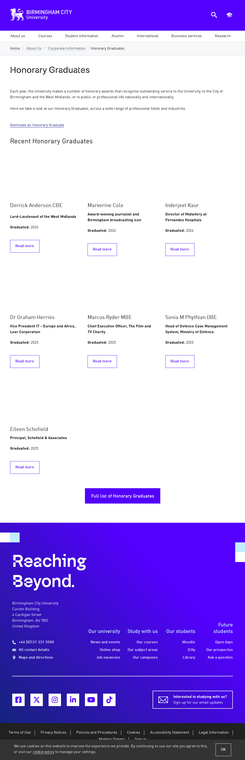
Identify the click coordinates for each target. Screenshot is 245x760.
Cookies (133, 733)
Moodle (188, 642)
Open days (224, 642)
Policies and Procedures (96, 733)
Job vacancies (108, 658)
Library (189, 658)
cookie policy (43, 752)
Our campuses (145, 658)
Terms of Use (20, 733)
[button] (17, 36)
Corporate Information (66, 49)
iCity (191, 650)
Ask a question (220, 658)
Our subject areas (143, 650)
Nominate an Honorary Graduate (37, 125)
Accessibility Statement (169, 733)
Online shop (110, 650)
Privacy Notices (54, 733)
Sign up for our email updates (200, 699)
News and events (105, 642)
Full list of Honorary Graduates (122, 496)
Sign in (140, 739)
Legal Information (214, 733)
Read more (24, 246)
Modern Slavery (112, 739)
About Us (34, 49)
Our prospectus (219, 650)
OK (223, 750)
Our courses (147, 642)
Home (15, 49)
